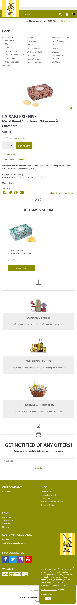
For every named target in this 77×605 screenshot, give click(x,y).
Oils (54, 45)
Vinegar (56, 62)
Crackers (9, 44)
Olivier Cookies (12, 62)
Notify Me (20, 139)
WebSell (38, 601)
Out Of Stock (7, 139)
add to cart (24, 146)
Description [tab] (9, 160)
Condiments (32, 42)
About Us (6, 492)
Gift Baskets (7, 521)
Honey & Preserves (35, 63)
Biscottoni (10, 41)
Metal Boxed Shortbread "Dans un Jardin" (21, 255)
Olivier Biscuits (12, 59)
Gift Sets (6, 524)
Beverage (6, 66)
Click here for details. (61, 21)
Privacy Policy (46, 594)
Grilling (31, 56)
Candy (30, 38)
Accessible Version (38, 591)
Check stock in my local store (61, 193)
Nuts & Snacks (58, 42)
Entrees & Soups (34, 52)
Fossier (8, 48)
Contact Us (46, 492)
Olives (55, 49)
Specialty (56, 52)
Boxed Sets (7, 518)
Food (6, 31)
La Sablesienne (12, 52)
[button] (73, 15)
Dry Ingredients (34, 49)
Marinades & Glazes (61, 38)
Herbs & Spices (33, 60)
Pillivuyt (6, 527)
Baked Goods (8, 38)
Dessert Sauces (34, 45)
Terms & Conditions (49, 589)
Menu (28, 15)
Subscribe (38, 469)
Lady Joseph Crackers (15, 55)
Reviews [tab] (22, 160)
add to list (9, 154)
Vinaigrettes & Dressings (59, 58)
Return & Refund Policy (52, 502)
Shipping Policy (48, 505)
